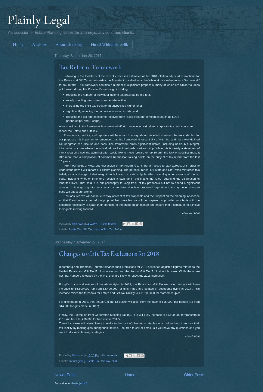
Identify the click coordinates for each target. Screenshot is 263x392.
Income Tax (101, 229)
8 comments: (110, 355)
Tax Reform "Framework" (91, 67)
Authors (39, 44)
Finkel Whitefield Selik (109, 44)
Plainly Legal (38, 19)
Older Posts (194, 375)
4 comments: (109, 223)
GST (114, 361)
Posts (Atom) (79, 383)
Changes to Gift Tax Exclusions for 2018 (109, 253)
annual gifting (77, 361)
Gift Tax (87, 229)
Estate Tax (75, 229)
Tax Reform (116, 229)
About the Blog (68, 44)
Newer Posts (65, 375)
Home (18, 44)
